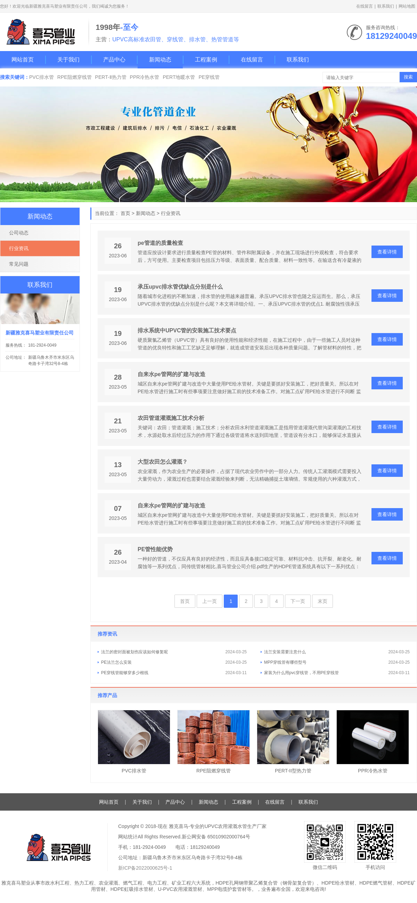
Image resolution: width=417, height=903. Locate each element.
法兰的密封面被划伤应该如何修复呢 (134, 651)
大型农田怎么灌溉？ (163, 462)
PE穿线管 (209, 77)
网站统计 (128, 836)
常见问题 (18, 264)
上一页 (209, 601)
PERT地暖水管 (179, 77)
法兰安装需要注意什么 (285, 651)
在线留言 (364, 6)
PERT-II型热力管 (293, 770)
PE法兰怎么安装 (116, 662)
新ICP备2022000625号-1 (145, 868)
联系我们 (385, 6)
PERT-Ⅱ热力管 (110, 77)
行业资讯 (170, 213)
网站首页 (22, 60)
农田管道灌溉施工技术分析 (171, 418)
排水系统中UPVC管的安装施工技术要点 (187, 330)
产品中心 (114, 60)
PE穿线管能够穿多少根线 (124, 672)
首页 (125, 213)
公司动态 (18, 232)
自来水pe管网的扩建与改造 (171, 374)
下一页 (298, 601)
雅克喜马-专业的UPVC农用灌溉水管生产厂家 (218, 826)
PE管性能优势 (155, 549)
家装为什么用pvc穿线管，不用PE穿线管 (301, 672)
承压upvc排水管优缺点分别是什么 (180, 287)
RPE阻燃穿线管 (74, 77)
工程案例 (206, 60)
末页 (322, 601)
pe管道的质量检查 (160, 243)
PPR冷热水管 (145, 77)
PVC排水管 (41, 77)
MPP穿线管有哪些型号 (285, 662)
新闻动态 (160, 60)
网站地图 (407, 6)
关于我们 (68, 60)
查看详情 (387, 252)
